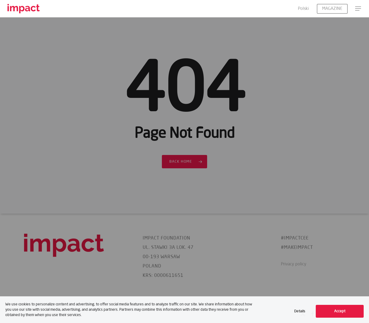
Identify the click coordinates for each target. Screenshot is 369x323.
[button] (358, 8)
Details (299, 311)
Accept (339, 311)
